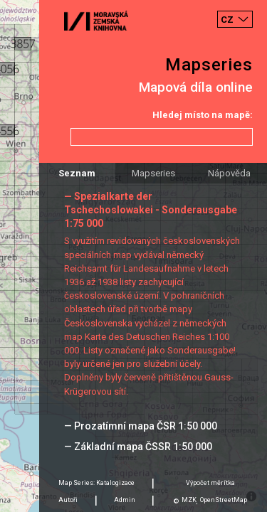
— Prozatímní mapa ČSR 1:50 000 (140, 426)
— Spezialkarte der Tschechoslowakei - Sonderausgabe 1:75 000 (150, 210)
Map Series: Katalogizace (96, 482)
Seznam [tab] (76, 173)
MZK (189, 499)
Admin (124, 499)
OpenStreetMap (223, 499)
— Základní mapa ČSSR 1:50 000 (138, 446)
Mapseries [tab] (153, 173)
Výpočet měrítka (210, 482)
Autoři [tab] (68, 499)
